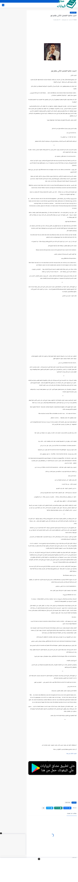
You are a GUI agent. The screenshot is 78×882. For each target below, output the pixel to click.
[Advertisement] (52, 334)
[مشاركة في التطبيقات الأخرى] (43, 808)
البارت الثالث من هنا (71, 753)
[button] (67, 808)
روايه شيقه (73, 12)
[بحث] (3, 5)
